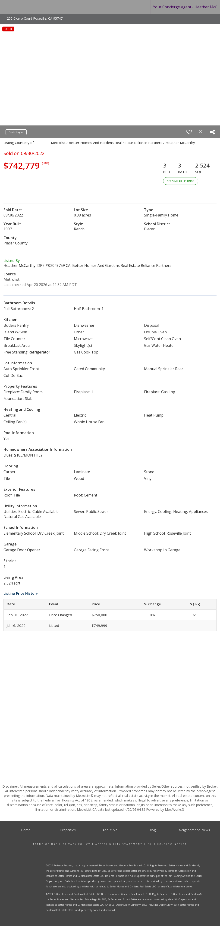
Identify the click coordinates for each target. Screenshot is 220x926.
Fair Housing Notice (167, 844)
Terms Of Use (45, 844)
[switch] (189, 132)
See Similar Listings (180, 181)
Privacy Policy (77, 844)
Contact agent (16, 132)
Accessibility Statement (119, 844)
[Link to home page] (23, 7)
